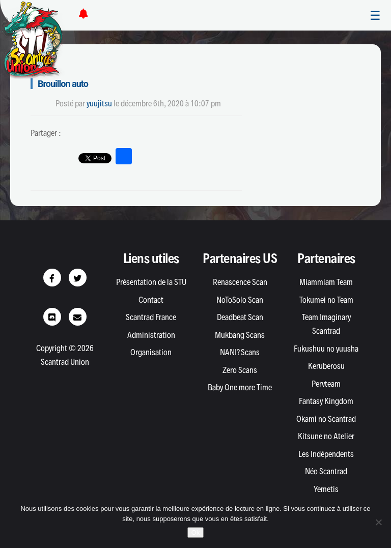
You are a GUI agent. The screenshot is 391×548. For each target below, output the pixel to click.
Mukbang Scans (240, 334)
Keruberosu (326, 365)
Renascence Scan (240, 281)
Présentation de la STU (151, 281)
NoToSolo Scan (239, 299)
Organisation (151, 352)
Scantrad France (151, 317)
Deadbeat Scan (240, 317)
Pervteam (326, 383)
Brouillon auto (63, 83)
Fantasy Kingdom (326, 401)
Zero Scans (239, 369)
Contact (150, 299)
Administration (151, 334)
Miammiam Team (326, 281)
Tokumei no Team (326, 299)
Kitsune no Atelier (326, 436)
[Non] (378, 522)
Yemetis (326, 489)
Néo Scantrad (326, 471)
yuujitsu (99, 103)
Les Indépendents (326, 453)
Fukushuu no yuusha (326, 348)
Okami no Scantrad (326, 418)
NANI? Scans (240, 352)
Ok (195, 532)
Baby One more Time (240, 387)
